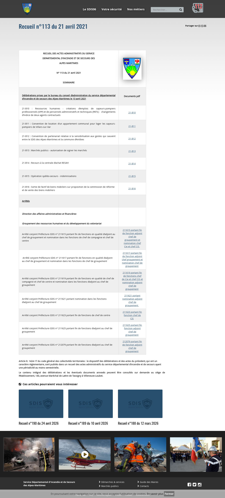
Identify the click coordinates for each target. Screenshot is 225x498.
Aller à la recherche (63, 1)
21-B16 (132, 188)
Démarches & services (112, 482)
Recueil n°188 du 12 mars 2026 (138, 423)
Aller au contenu (45, 1)
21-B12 (132, 138)
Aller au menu (28, 1)
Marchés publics (110, 486)
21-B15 (132, 176)
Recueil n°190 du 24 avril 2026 (39, 423)
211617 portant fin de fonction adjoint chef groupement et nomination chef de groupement (132, 259)
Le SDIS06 (89, 9)
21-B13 (132, 151)
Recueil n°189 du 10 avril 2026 (88, 423)
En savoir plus (155, 494)
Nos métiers (136, 9)
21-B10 (132, 112)
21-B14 (132, 163)
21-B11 (132, 126)
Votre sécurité (112, 9)
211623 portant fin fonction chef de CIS (132, 315)
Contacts (144, 486)
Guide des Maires (149, 482)
